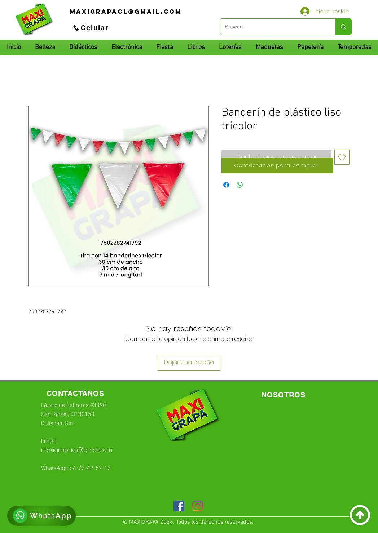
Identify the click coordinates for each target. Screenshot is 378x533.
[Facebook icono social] (178, 506)
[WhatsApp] (41, 516)
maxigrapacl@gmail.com (76, 450)
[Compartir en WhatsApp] (240, 185)
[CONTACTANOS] (75, 394)
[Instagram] (197, 506)
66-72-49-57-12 (90, 468)
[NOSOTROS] (283, 395)
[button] (83, 47)
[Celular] (90, 28)
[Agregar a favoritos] (342, 157)
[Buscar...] (272, 27)
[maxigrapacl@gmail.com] (126, 11)
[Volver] (360, 515)
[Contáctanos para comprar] (277, 165)
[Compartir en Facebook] (226, 185)
